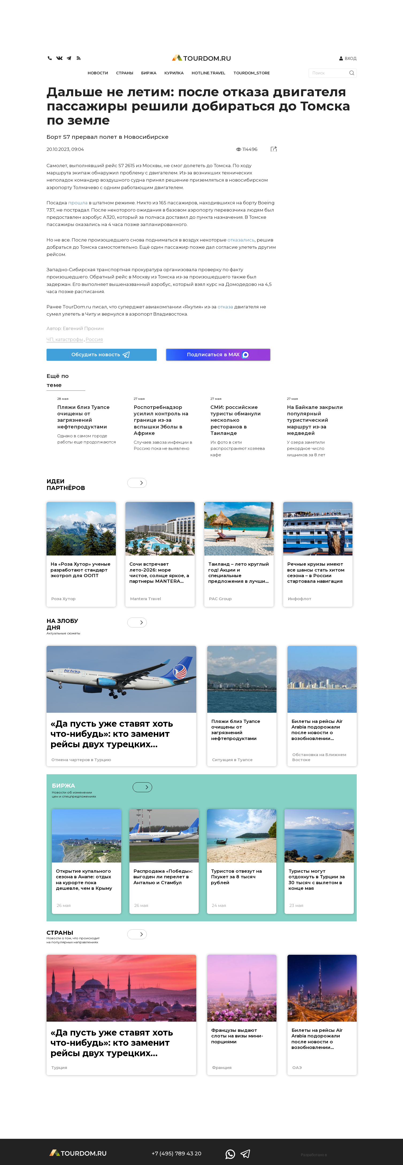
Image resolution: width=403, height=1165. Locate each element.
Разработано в (314, 1155)
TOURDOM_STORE (251, 73)
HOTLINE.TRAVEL (208, 73)
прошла (78, 202)
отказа (225, 306)
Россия (94, 339)
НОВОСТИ (98, 73)
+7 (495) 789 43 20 (176, 1153)
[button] (142, 483)
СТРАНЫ (124, 73)
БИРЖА (148, 73)
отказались (241, 240)
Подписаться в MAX (218, 355)
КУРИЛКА (174, 73)
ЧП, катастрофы (65, 339)
